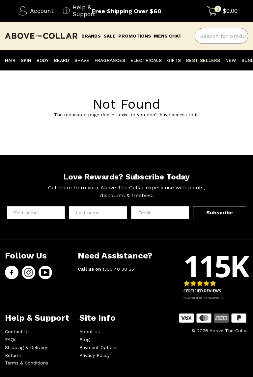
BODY (43, 60)
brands (91, 36)
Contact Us (17, 331)
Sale (109, 36)
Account (36, 10)
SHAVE (81, 60)
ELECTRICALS (146, 60)
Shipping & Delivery (26, 347)
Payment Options (98, 347)
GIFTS (174, 60)
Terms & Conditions (26, 362)
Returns (13, 355)
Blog (84, 339)
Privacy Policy (94, 355)
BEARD (61, 60)
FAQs (10, 339)
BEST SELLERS (203, 60)
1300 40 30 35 (118, 269)
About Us (89, 331)
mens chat (168, 36)
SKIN (26, 60)
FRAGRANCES (110, 60)
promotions (134, 36)
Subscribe (219, 212)
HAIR (10, 60)
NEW (230, 60)
